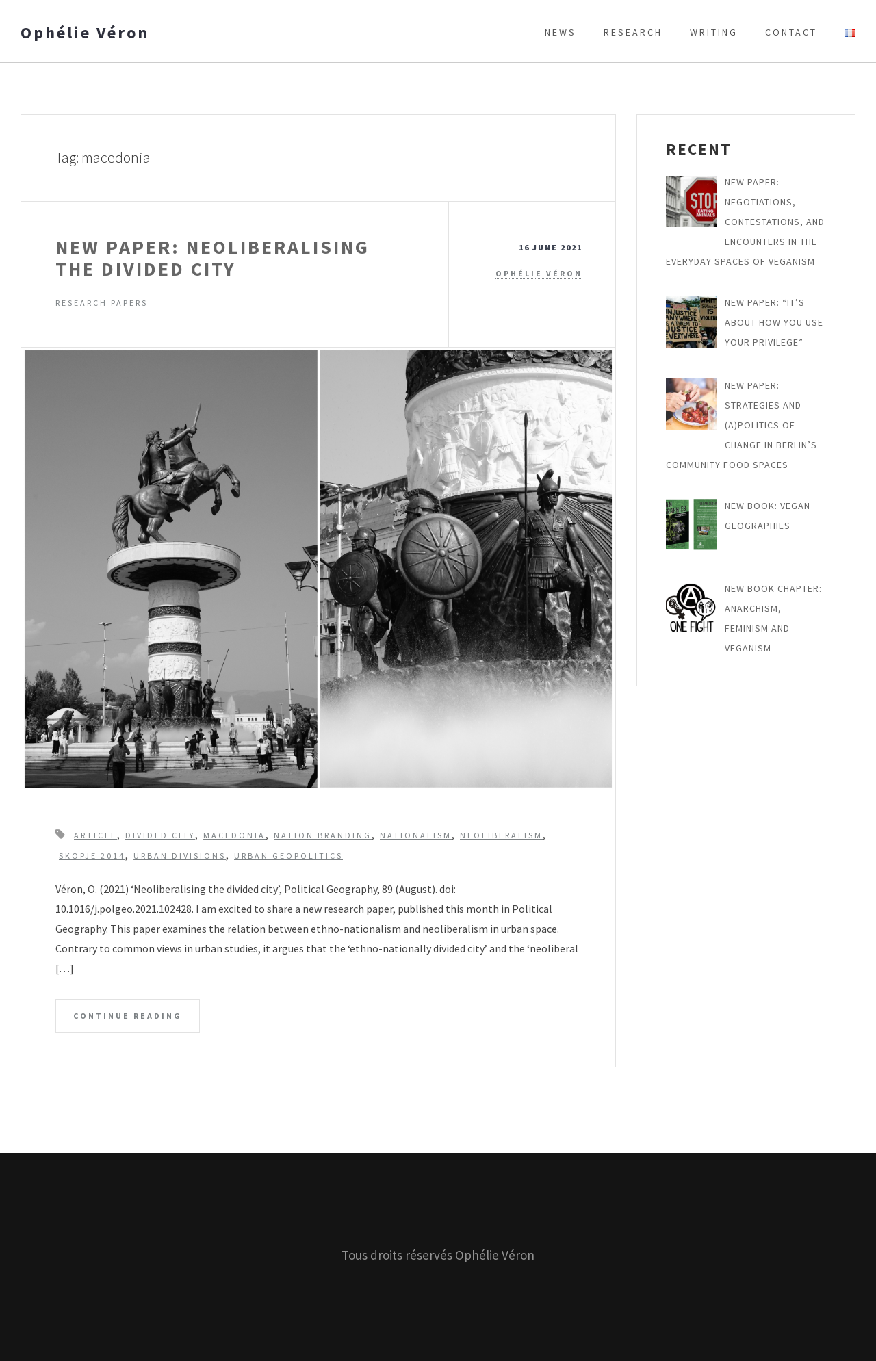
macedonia (234, 835)
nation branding (323, 835)
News (560, 32)
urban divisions (179, 856)
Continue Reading (127, 1016)
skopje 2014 (92, 856)
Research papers (101, 303)
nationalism (416, 835)
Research (633, 32)
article (95, 835)
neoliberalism (501, 835)
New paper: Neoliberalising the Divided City (212, 258)
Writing (714, 32)
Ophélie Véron (85, 33)
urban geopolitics (288, 856)
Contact (791, 32)
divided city (160, 835)
